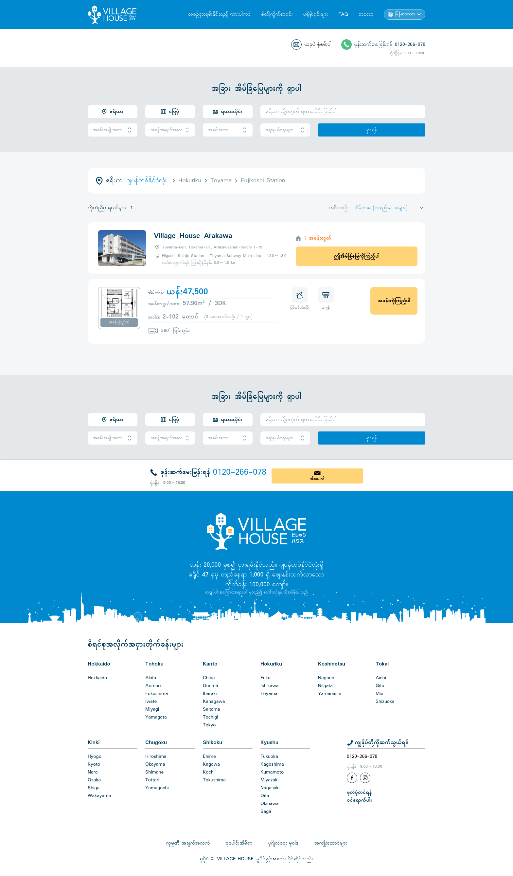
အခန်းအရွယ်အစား (170, 130)
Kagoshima (272, 764)
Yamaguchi (157, 788)
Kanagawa (214, 701)
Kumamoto (272, 772)
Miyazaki (269, 780)
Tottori (152, 780)
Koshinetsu (331, 664)
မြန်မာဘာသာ (405, 14)
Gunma (210, 686)
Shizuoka (385, 701)
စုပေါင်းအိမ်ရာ (238, 843)
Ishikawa (269, 686)
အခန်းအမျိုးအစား (112, 130)
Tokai (382, 664)
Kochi (209, 772)
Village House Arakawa (193, 236)
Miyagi (152, 709)
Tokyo (209, 725)
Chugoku (156, 742)
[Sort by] (389, 208)
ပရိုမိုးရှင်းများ (315, 14)
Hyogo (94, 756)
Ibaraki (210, 694)
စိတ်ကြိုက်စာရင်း (276, 14)
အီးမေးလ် (317, 479)
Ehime (209, 756)
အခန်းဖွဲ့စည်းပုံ (119, 322)
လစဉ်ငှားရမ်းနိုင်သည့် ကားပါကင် (219, 14)
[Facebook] (352, 778)
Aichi (381, 678)
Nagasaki (269, 788)
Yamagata (156, 717)
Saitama (211, 709)
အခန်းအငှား (227, 130)
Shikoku (212, 742)
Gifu (380, 686)
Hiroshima (156, 756)
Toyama (268, 694)
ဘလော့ (366, 14)
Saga (265, 811)
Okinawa (269, 804)
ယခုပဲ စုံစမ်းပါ (317, 44)
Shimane (154, 772)
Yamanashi (329, 694)
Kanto (210, 664)
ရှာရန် (371, 130)
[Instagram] (365, 778)
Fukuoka (269, 756)
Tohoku (154, 664)
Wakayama (99, 796)
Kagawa (211, 764)
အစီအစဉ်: (338, 208)
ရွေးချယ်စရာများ (285, 130)
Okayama (155, 764)
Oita (264, 796)
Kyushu (269, 742)
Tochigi (210, 717)
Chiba (209, 678)
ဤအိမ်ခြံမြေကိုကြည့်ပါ (356, 256)
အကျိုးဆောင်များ (330, 843)
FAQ (343, 14)
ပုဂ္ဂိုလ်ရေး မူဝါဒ (283, 843)
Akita (150, 678)
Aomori (153, 686)
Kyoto (94, 764)
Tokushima (214, 780)
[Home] (256, 531)
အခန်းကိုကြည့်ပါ (394, 301)
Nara (92, 772)
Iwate (151, 701)
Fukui (266, 678)
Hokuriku (271, 664)
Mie (379, 694)
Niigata (325, 686)
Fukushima (156, 694)
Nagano (326, 678)
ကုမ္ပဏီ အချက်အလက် (188, 843)
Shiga (93, 788)
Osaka (94, 780)
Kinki (93, 742)
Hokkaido (99, 664)
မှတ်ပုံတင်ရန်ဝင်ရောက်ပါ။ (359, 796)
